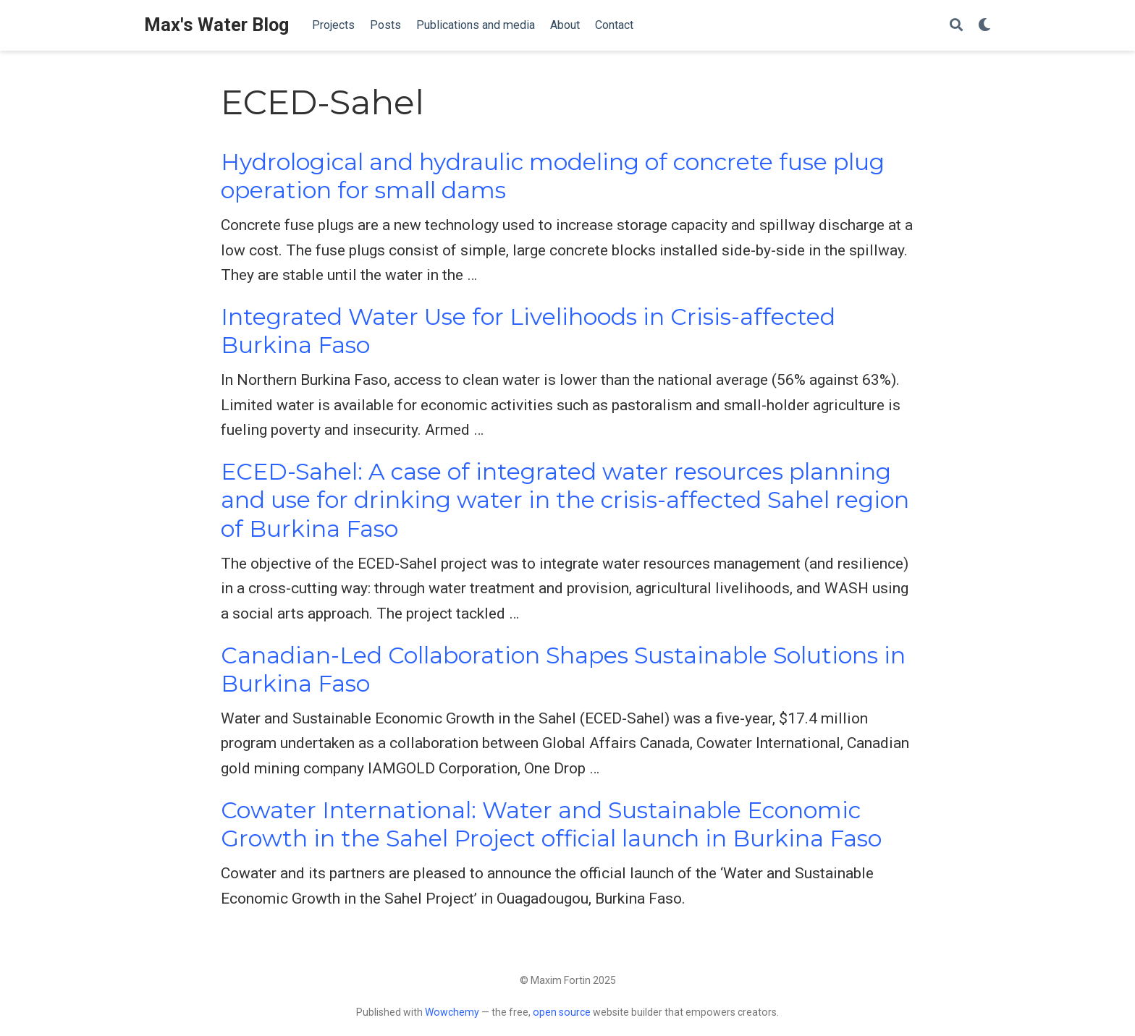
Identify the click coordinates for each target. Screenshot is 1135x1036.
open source (562, 1012)
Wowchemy (452, 1012)
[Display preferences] (984, 25)
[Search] (956, 25)
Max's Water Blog (216, 24)
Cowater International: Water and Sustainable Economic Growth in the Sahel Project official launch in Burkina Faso (551, 824)
